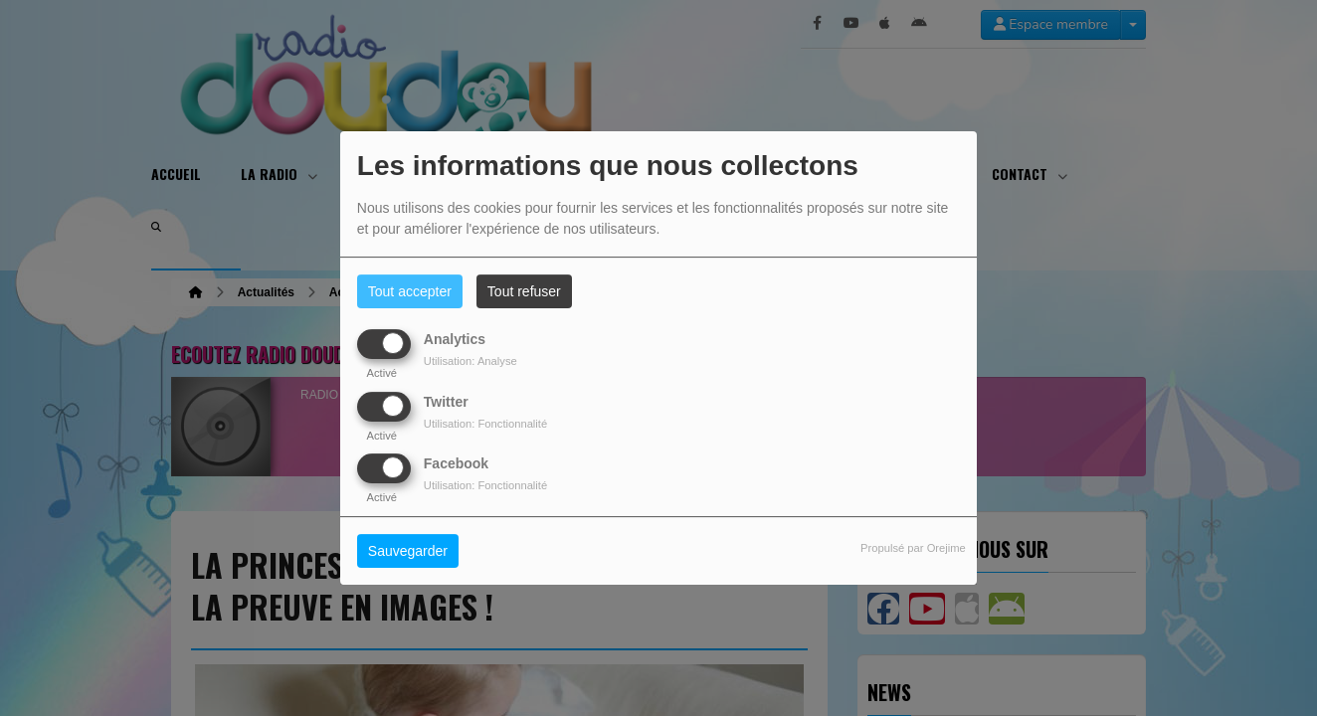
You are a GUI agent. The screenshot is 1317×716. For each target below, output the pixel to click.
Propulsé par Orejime (913, 548)
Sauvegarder (408, 551)
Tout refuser (524, 291)
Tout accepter (410, 291)
